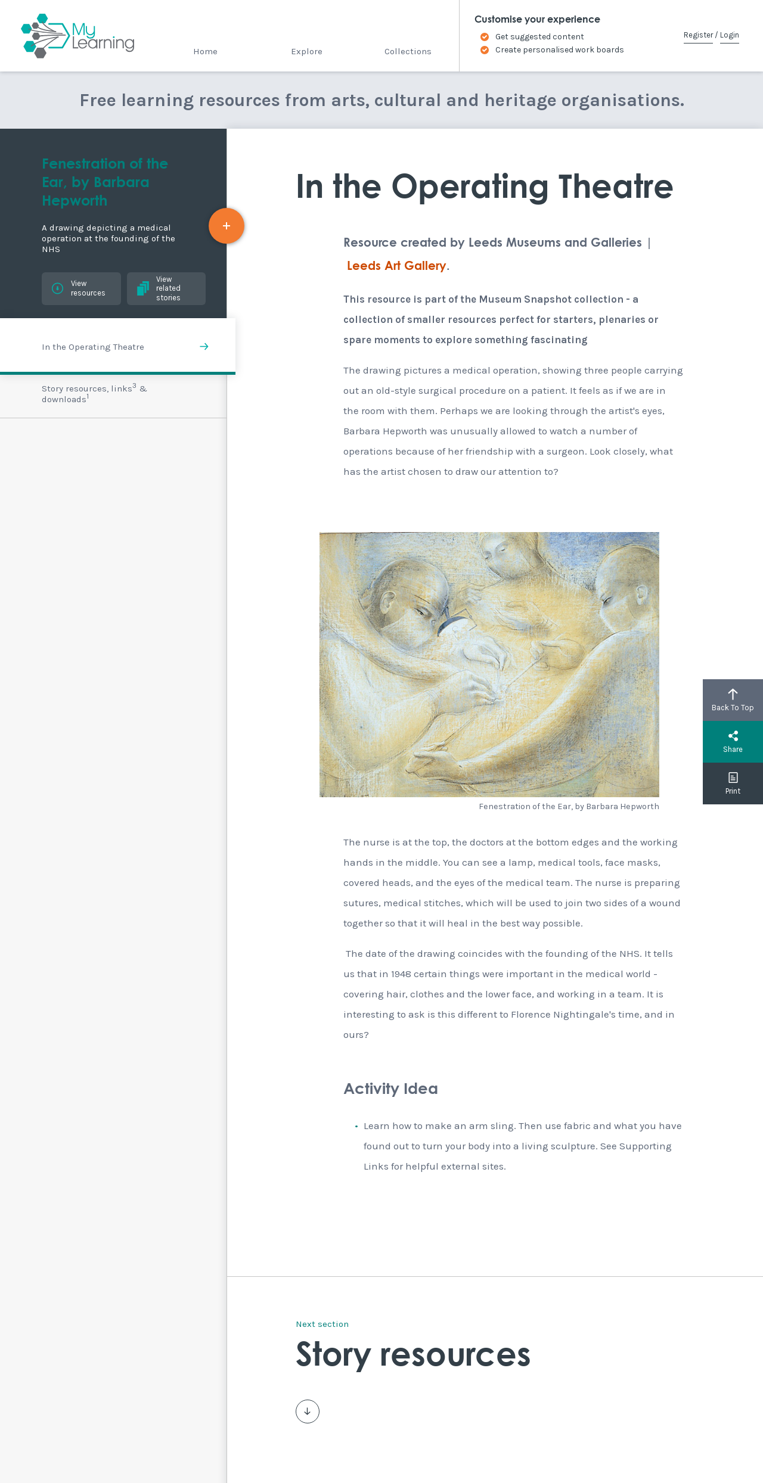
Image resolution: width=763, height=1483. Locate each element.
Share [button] (733, 742)
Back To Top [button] (733, 700)
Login (729, 34)
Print (732, 783)
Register (698, 34)
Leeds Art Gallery (396, 266)
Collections (408, 51)
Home (205, 51)
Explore (306, 51)
